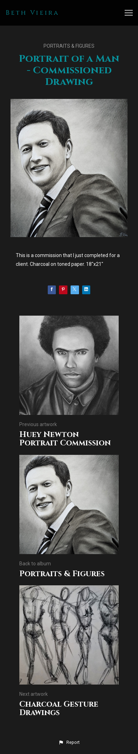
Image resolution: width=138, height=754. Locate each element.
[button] (68, 742)
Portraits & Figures (69, 46)
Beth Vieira (32, 12)
